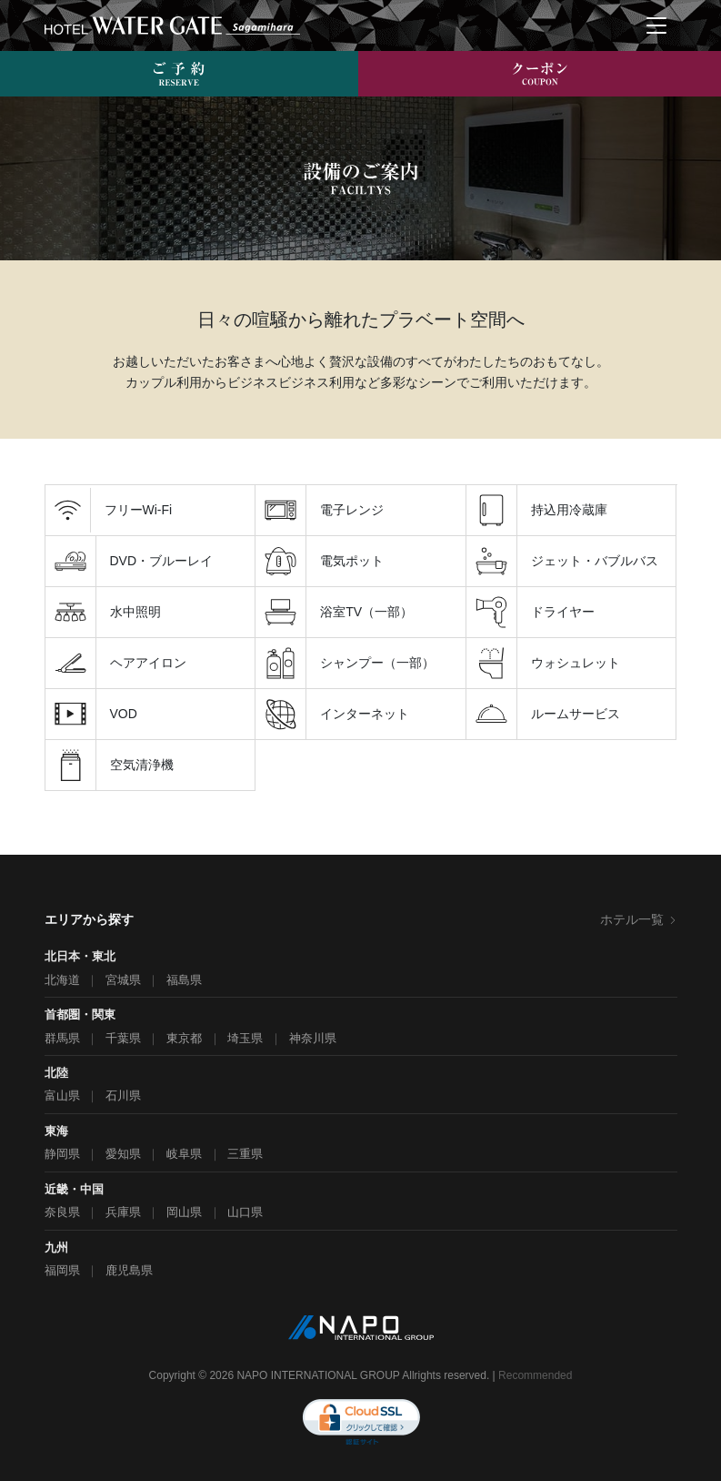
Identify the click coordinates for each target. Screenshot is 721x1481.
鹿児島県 (129, 1270)
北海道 (62, 980)
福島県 (184, 980)
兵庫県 (123, 1212)
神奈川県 (312, 1038)
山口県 (245, 1212)
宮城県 (123, 980)
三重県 (245, 1154)
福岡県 (62, 1270)
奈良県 (62, 1212)
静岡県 (62, 1154)
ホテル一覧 (638, 919)
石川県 (123, 1095)
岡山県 (184, 1212)
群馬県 (62, 1038)
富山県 (62, 1095)
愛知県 (123, 1154)
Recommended (535, 1375)
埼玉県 (245, 1038)
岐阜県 (184, 1154)
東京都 (184, 1038)
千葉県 (123, 1038)
